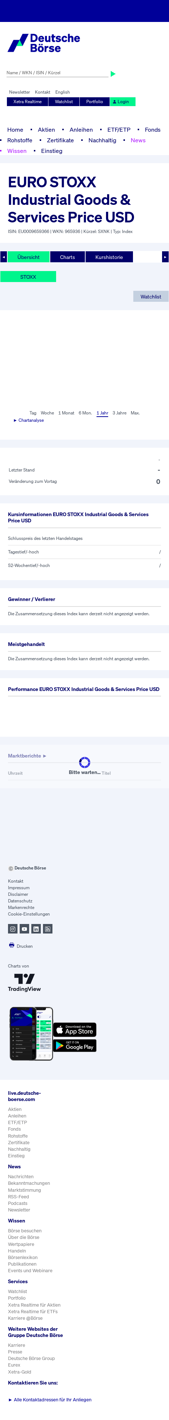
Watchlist (64, 101)
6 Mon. (85, 413)
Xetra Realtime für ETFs (33, 1311)
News (138, 140)
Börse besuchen (25, 1231)
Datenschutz (20, 901)
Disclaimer (18, 894)
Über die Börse (23, 1237)
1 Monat (66, 413)
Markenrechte (21, 907)
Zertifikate (60, 140)
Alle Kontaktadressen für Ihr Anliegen (49, 1400)
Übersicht (28, 256)
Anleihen (81, 129)
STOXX (28, 276)
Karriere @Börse (25, 1318)
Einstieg (51, 151)
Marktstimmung (24, 1190)
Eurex (14, 1365)
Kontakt (42, 92)
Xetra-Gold (19, 1372)
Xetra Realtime (27, 101)
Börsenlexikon (23, 1257)
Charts (67, 256)
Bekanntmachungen (29, 1183)
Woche (47, 413)
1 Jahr (102, 413)
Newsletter (19, 92)
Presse (15, 1352)
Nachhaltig (102, 140)
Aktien (46, 129)
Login (120, 101)
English (62, 92)
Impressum (19, 887)
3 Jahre (119, 413)
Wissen (17, 151)
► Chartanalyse (28, 420)
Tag (33, 413)
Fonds (153, 129)
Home (15, 129)
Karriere (16, 1345)
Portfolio (94, 101)
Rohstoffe (19, 140)
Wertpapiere (21, 1244)
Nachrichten (21, 1176)
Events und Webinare (30, 1270)
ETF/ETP (118, 129)
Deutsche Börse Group (31, 1358)
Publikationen (22, 1264)
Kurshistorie (109, 256)
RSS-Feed (18, 1197)
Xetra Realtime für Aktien (34, 1305)
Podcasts (17, 1203)
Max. (135, 413)
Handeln (17, 1251)
